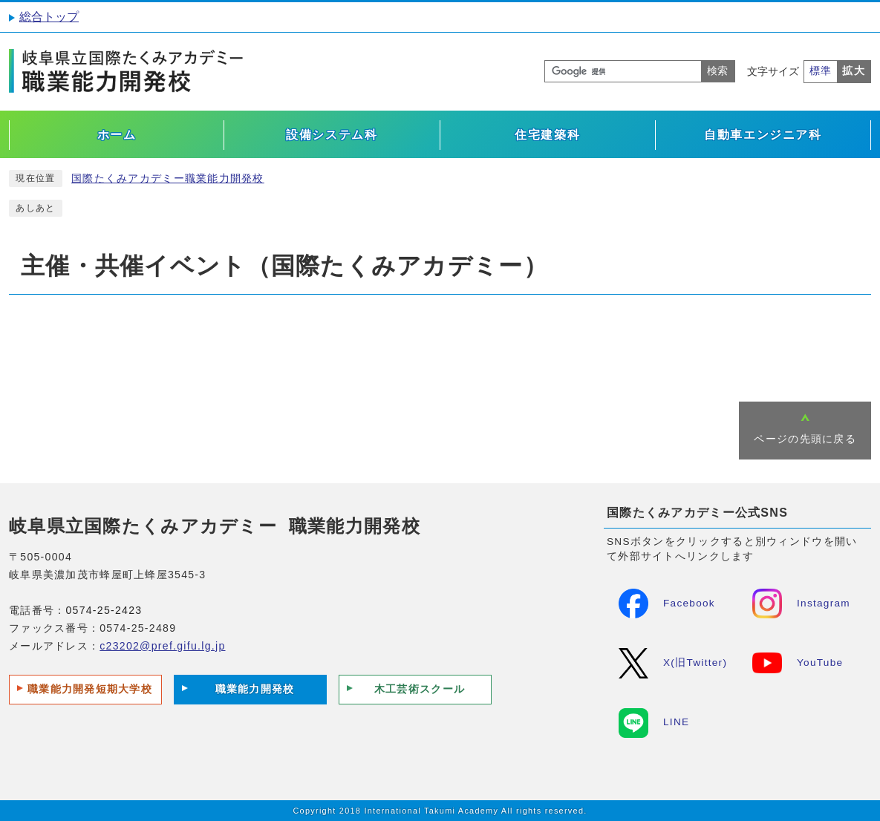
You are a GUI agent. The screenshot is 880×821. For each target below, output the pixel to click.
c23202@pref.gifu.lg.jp (162, 646)
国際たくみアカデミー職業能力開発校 (167, 178)
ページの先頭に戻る (805, 439)
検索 (717, 70)
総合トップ (49, 16)
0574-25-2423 (103, 610)
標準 (820, 70)
